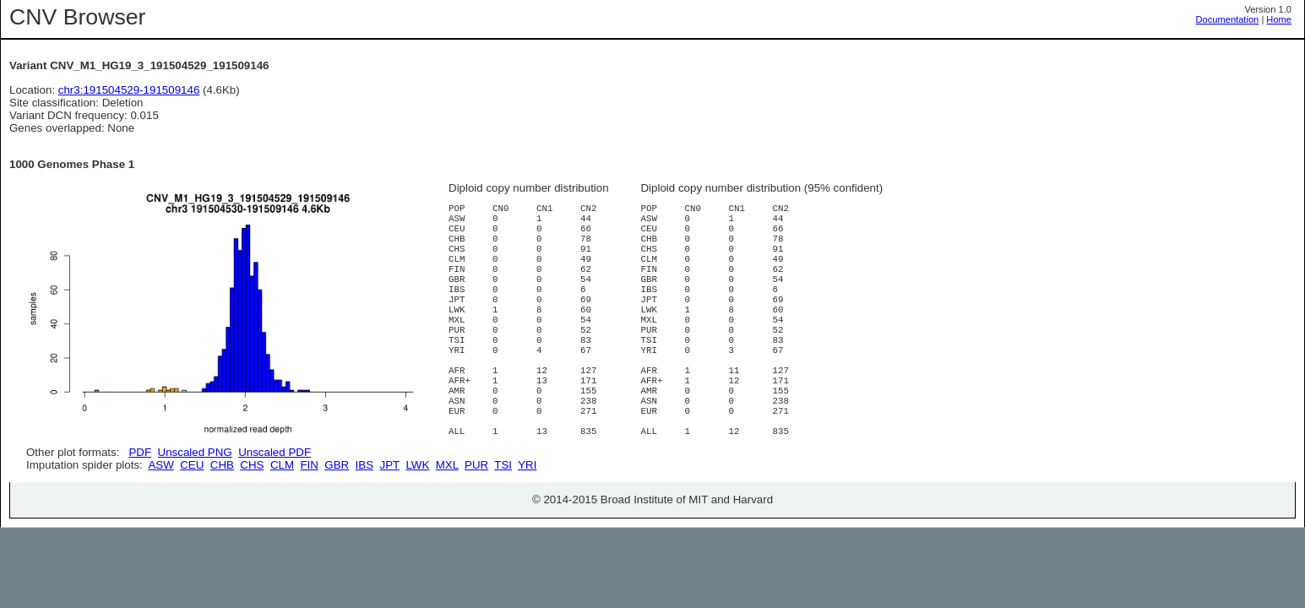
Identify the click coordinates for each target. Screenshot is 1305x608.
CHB (222, 524)
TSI (503, 524)
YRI (527, 524)
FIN (309, 524)
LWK (417, 524)
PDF (139, 452)
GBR (336, 524)
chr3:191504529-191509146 (129, 90)
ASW (160, 524)
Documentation (1227, 19)
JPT (390, 524)
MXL (447, 524)
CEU (192, 524)
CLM (282, 524)
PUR (476, 524)
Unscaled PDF (274, 452)
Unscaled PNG (195, 452)
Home (1278, 19)
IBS (364, 524)
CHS (252, 524)
